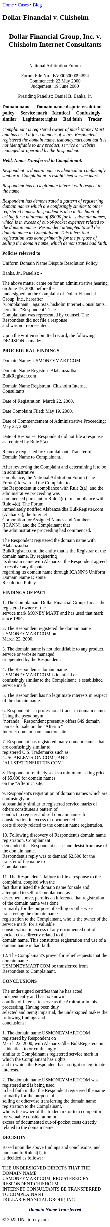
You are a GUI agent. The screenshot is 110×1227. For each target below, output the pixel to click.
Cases (23, 4)
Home (8, 4)
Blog (37, 4)
